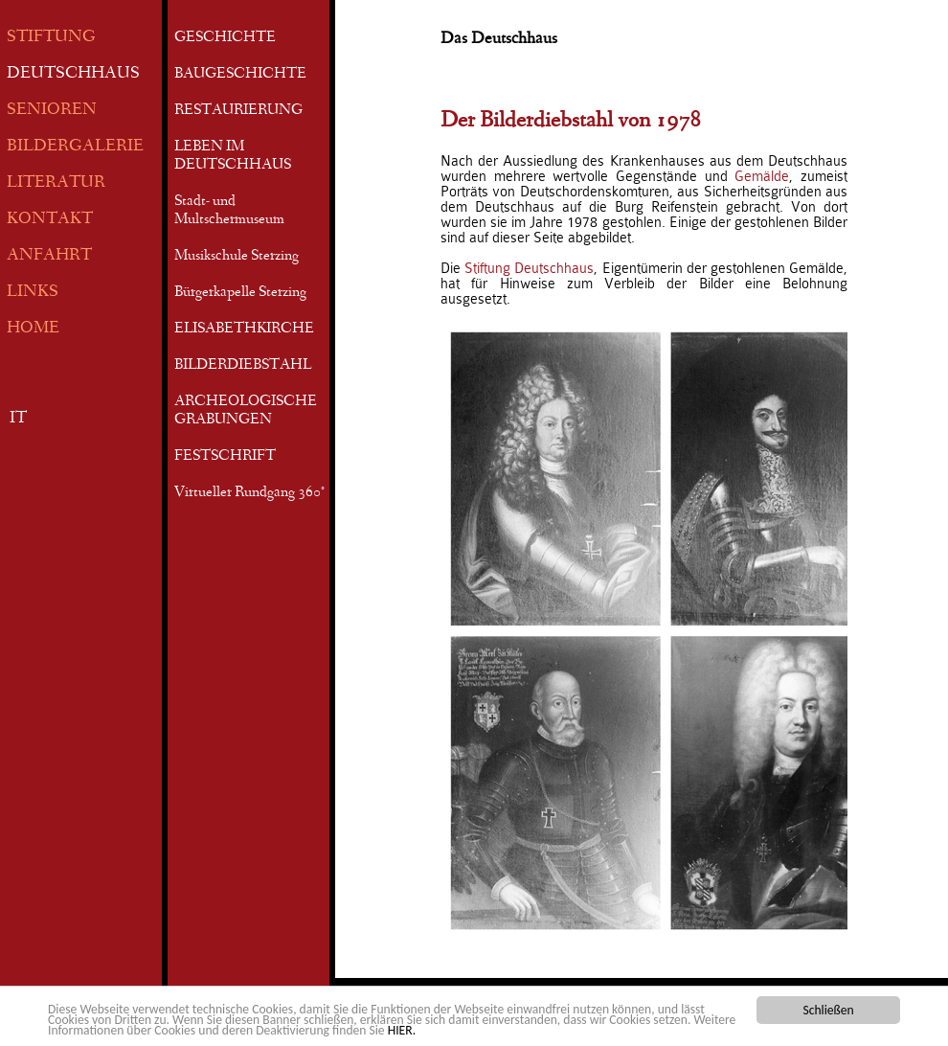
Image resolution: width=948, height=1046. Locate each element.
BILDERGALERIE (75, 147)
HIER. (402, 1031)
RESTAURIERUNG (238, 111)
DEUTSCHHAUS (73, 74)
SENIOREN (52, 110)
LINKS (32, 292)
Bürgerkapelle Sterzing (240, 293)
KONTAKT (50, 220)
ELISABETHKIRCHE (244, 329)
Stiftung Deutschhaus (529, 268)
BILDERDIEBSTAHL (242, 366)
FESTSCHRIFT (225, 457)
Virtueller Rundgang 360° (249, 493)
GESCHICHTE (225, 38)
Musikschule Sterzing (236, 256)
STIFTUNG (51, 38)
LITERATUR (56, 183)
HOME (33, 329)
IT (18, 419)
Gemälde (761, 176)
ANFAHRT (49, 256)
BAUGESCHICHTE (240, 74)
